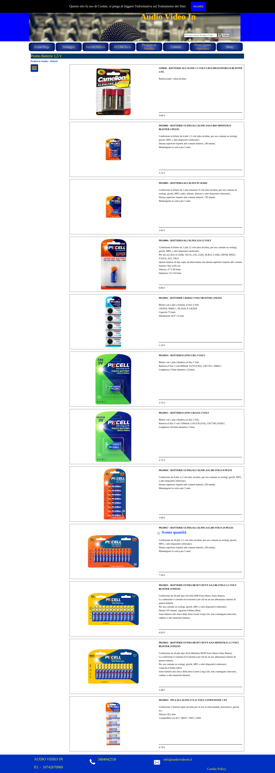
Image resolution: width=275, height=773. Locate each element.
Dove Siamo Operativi (202, 47)
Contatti (175, 47)
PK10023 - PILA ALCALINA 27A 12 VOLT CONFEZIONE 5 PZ (193, 700)
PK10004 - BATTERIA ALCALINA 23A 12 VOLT (185, 240)
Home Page (42, 47)
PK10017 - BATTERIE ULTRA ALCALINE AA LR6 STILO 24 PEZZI (196, 527)
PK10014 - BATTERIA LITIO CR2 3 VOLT (182, 355)
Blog (229, 47)
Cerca (226, 35)
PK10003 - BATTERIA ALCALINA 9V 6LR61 (183, 183)
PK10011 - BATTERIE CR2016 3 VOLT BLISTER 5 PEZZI (190, 298)
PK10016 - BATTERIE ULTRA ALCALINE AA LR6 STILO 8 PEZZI (195, 470)
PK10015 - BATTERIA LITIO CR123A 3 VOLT (184, 413)
